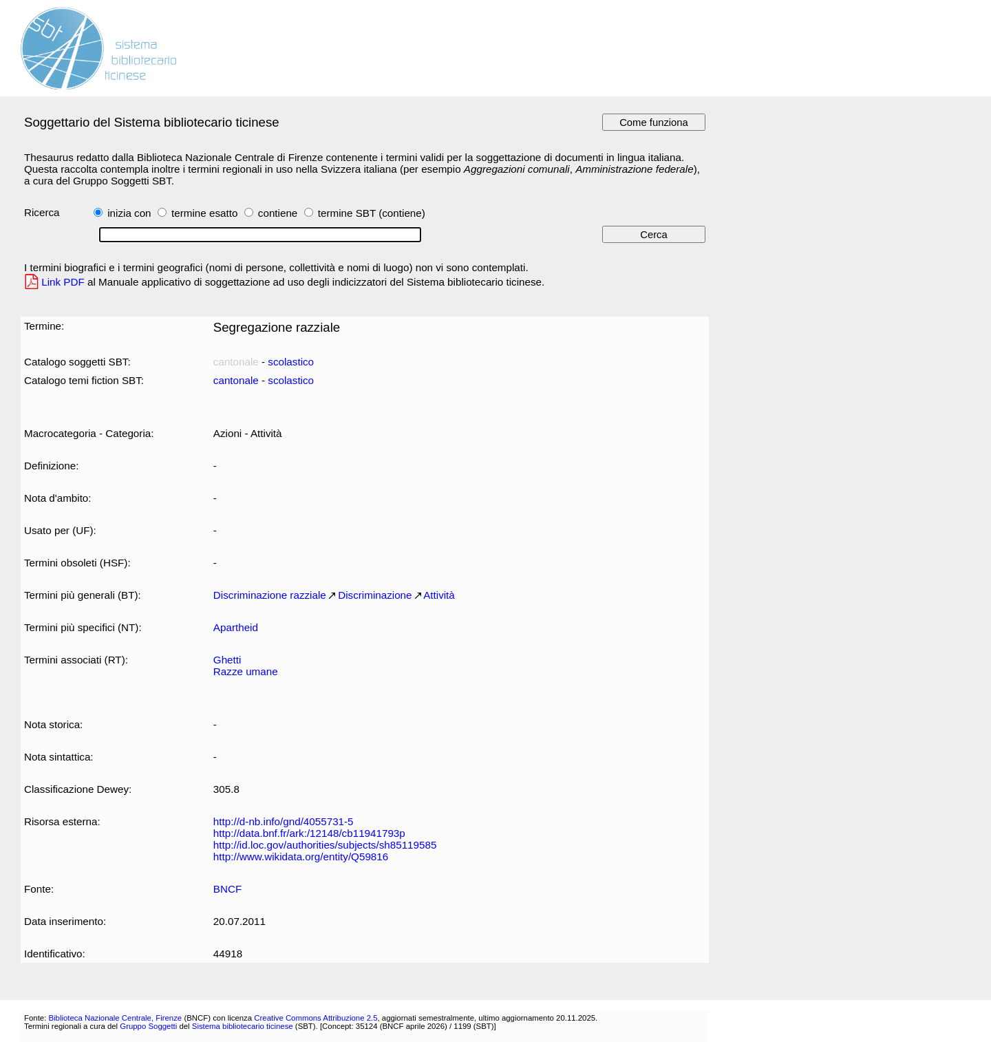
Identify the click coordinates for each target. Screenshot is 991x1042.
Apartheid (235, 627)
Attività (439, 595)
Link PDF (63, 282)
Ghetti (227, 660)
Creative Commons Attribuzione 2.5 (315, 1018)
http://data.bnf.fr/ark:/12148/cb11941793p (309, 833)
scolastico (291, 362)
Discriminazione (375, 595)
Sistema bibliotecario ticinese (242, 1026)
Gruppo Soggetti (148, 1026)
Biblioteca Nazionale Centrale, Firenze (115, 1018)
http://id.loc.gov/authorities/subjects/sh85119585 (325, 845)
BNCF (227, 889)
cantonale (236, 380)
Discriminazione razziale (269, 595)
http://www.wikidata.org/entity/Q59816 (300, 856)
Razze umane (245, 671)
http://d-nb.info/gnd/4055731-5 (283, 821)
